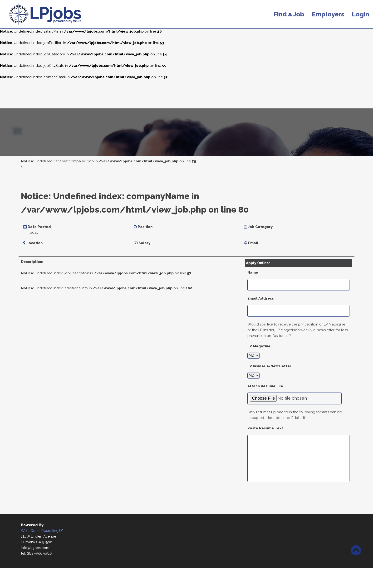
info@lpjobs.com (35, 548)
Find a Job (289, 14)
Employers (328, 14)
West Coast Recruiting (42, 531)
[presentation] (283, 496)
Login (360, 14)
